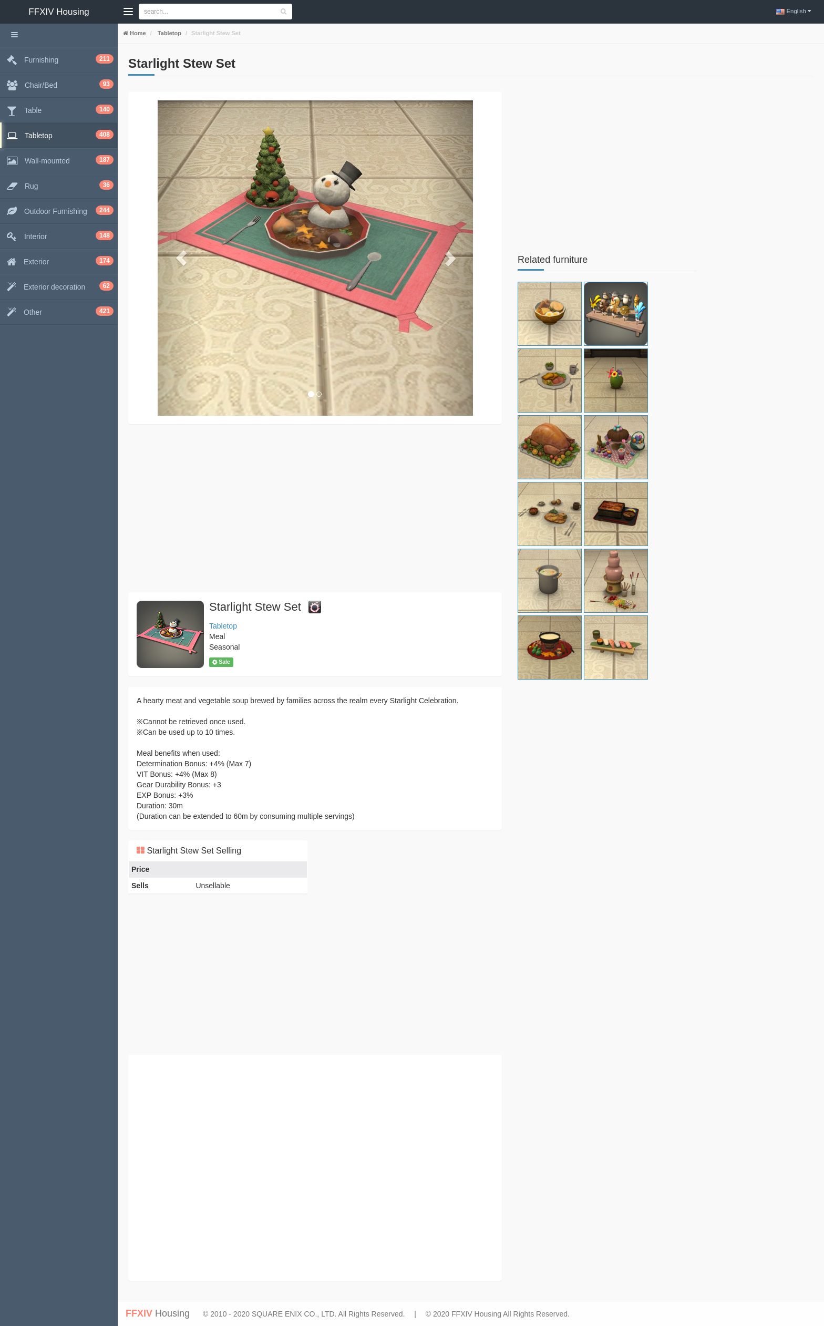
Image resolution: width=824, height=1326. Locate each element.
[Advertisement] (315, 508)
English (793, 11)
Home (137, 33)
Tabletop (168, 33)
